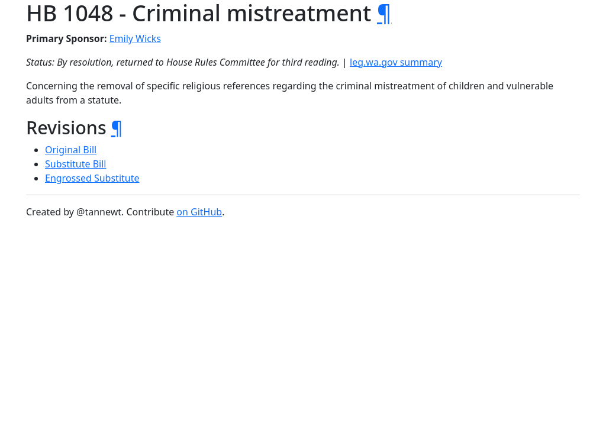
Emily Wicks (135, 38)
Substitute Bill (76, 163)
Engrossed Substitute (92, 178)
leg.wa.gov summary (396, 62)
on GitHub (199, 211)
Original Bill (70, 149)
